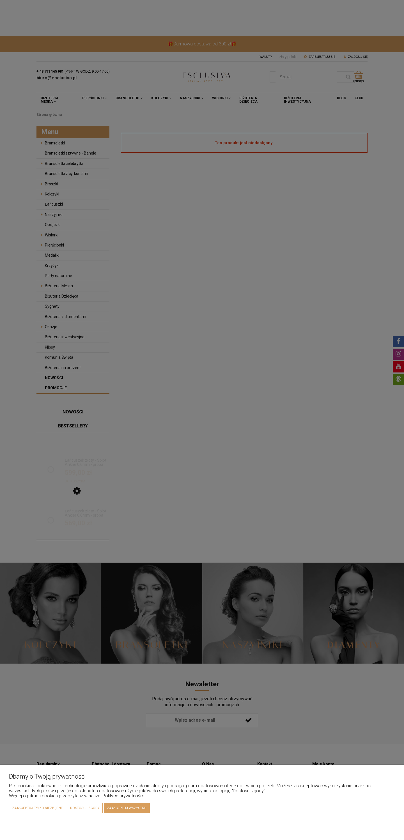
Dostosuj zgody (85, 808)
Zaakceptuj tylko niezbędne (37, 808)
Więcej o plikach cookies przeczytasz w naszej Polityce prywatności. (77, 795)
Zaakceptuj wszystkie (127, 808)
